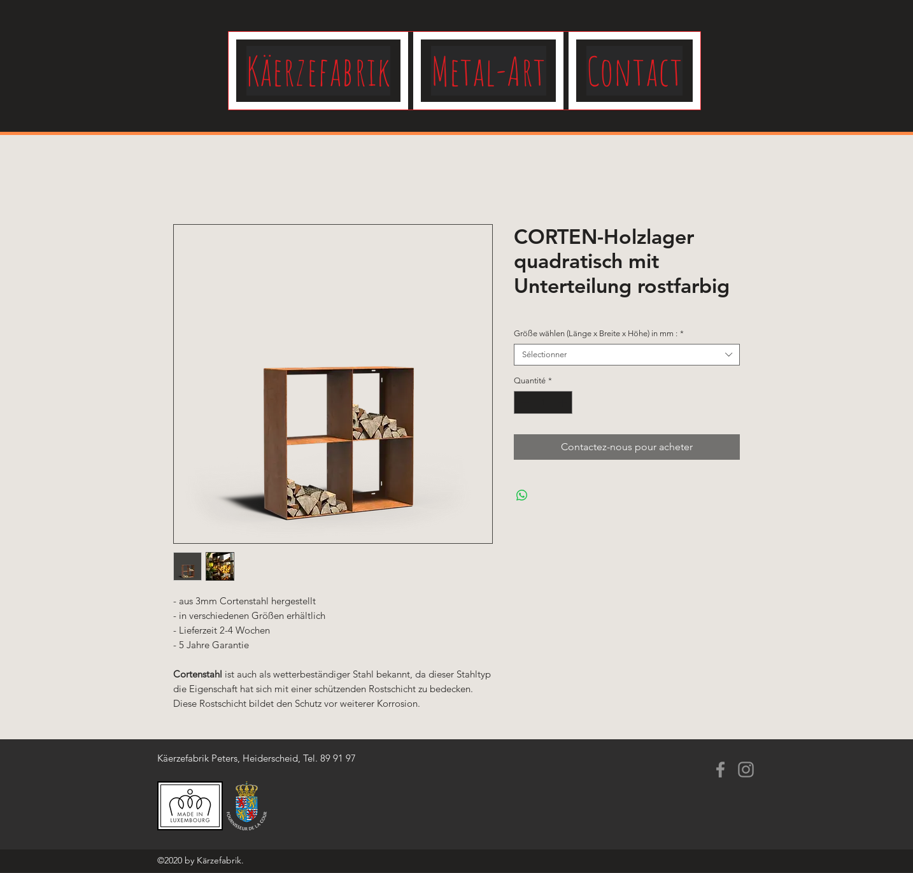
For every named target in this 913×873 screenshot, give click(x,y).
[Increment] (563, 402)
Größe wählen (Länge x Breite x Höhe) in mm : (599, 333)
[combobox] (627, 355)
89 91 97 (338, 758)
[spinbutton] (543, 402)
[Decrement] (523, 402)
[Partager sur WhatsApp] (522, 495)
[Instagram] (745, 769)
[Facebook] (720, 769)
